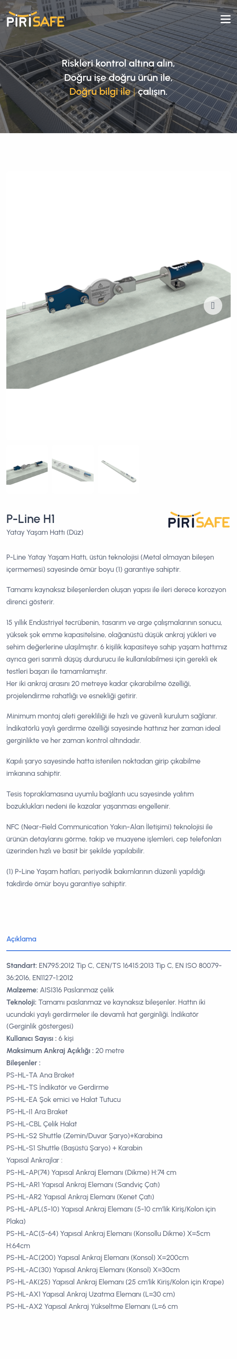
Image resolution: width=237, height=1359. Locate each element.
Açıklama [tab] (21, 939)
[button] (213, 305)
